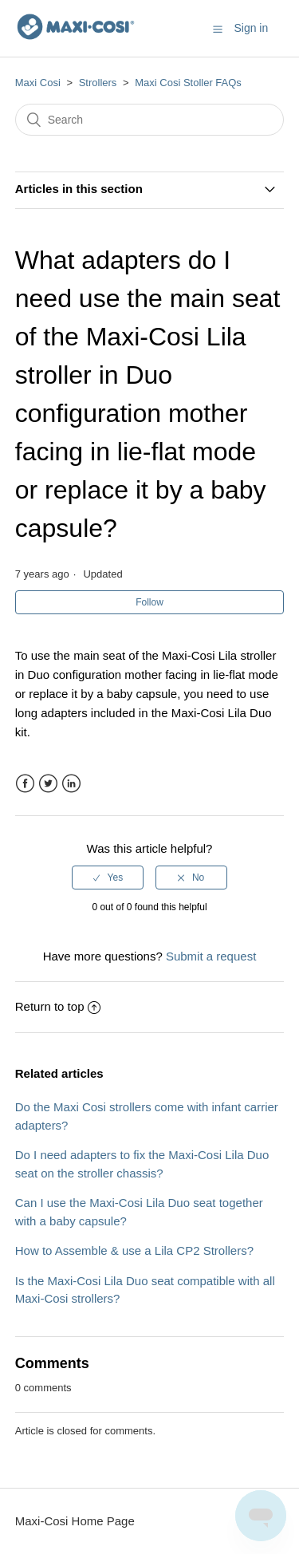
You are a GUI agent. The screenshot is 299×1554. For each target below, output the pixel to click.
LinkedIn (71, 784)
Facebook (25, 784)
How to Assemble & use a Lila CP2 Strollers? (134, 1250)
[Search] (150, 120)
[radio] (108, 877)
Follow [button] (149, 602)
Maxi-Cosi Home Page (75, 1521)
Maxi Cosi (38, 83)
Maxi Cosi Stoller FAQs (188, 83)
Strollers (98, 83)
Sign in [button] (251, 28)
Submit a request (211, 956)
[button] (217, 29)
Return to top (58, 1006)
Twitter (48, 784)
